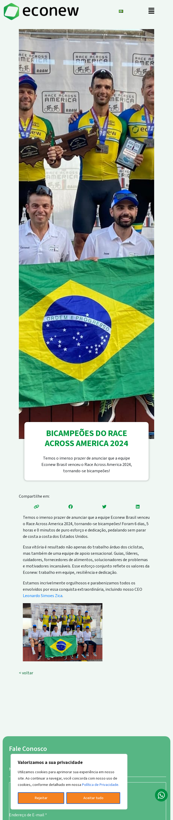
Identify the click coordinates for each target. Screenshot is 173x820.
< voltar (26, 673)
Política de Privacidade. (100, 784)
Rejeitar (41, 798)
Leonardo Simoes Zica (42, 596)
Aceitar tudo (93, 798)
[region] (69, 781)
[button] (151, 11)
